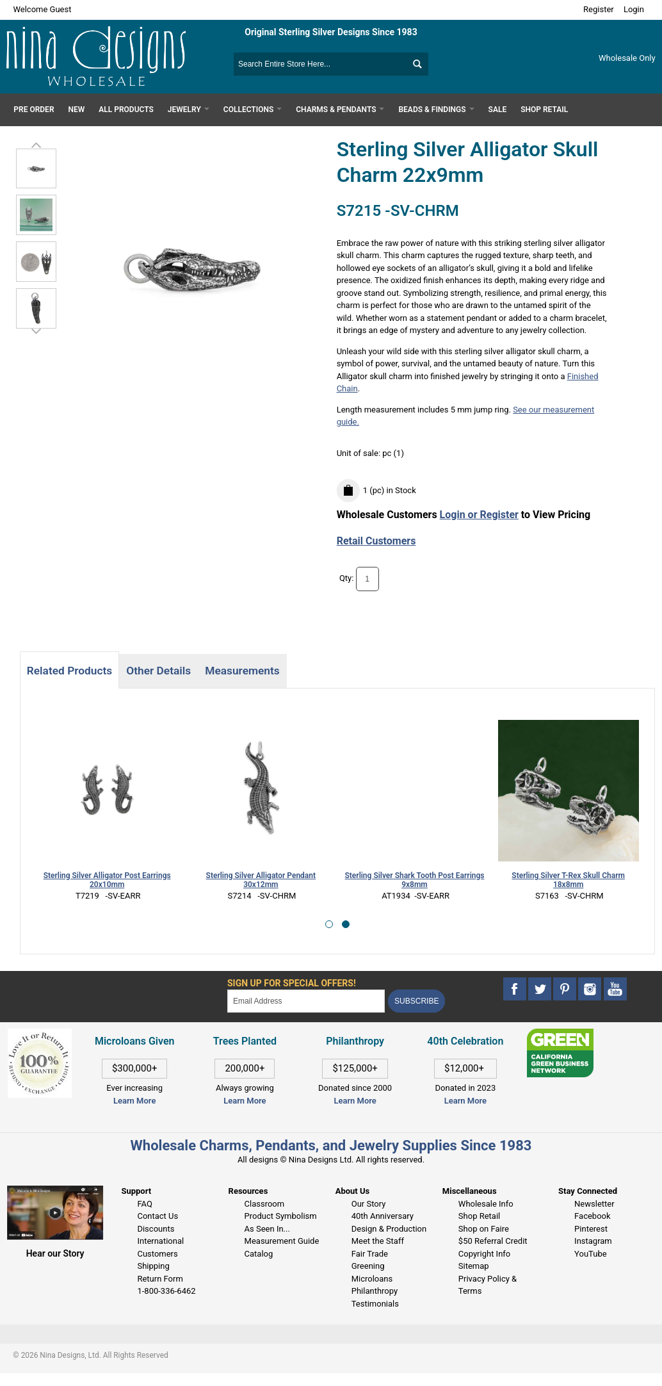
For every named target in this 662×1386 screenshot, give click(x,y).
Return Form (159, 1279)
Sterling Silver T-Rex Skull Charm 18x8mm (568, 880)
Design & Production (389, 1229)
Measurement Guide (282, 1241)
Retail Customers (376, 541)
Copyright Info (484, 1254)
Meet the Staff (377, 1241)
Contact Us (157, 1216)
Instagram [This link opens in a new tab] (593, 1241)
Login (634, 9)
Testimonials (375, 1304)
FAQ (144, 1204)
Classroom (265, 1204)
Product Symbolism (281, 1216)
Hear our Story (55, 1253)
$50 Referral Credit (493, 1241)
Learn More (134, 1100)
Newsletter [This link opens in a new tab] (594, 1204)
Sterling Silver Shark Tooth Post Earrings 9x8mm (415, 880)
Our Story (368, 1204)
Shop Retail (479, 1216)
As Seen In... (267, 1229)
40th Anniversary (382, 1216)
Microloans (372, 1279)
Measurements (242, 670)
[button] (329, 924)
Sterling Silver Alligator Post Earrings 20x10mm (107, 880)
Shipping (153, 1266)
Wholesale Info (485, 1204)
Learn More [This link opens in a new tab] (244, 1100)
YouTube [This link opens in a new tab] (590, 1254)
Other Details (158, 670)
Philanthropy (374, 1291)
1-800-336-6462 (166, 1291)
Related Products (69, 670)
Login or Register (479, 515)
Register (598, 9)
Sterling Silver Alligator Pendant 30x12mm (261, 880)
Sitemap (473, 1266)
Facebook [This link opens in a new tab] (592, 1216)
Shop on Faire (483, 1229)
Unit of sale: (360, 453)
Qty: (346, 578)
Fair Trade (369, 1254)
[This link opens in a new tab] (560, 1035)
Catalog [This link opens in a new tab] (259, 1254)
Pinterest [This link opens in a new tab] (591, 1229)
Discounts (155, 1229)
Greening (368, 1266)
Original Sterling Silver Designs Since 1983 (331, 32)
